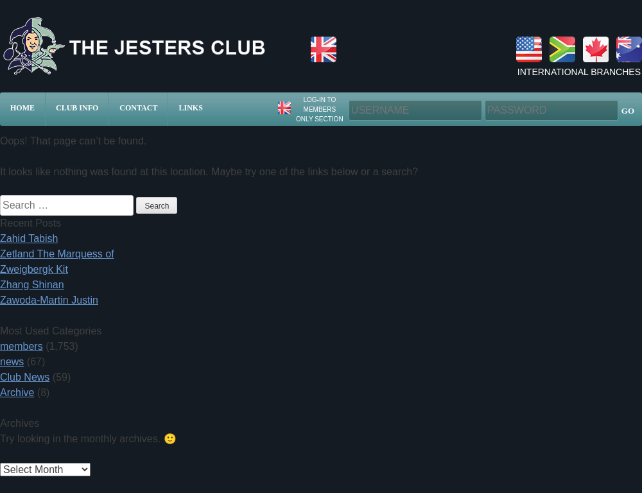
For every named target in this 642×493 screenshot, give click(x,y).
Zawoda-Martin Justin (49, 300)
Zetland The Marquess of (57, 253)
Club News (24, 377)
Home (22, 107)
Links (190, 107)
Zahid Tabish (29, 238)
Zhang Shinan (32, 284)
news (12, 361)
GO (627, 111)
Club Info (77, 107)
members (21, 346)
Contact (138, 107)
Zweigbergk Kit (34, 269)
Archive (17, 392)
